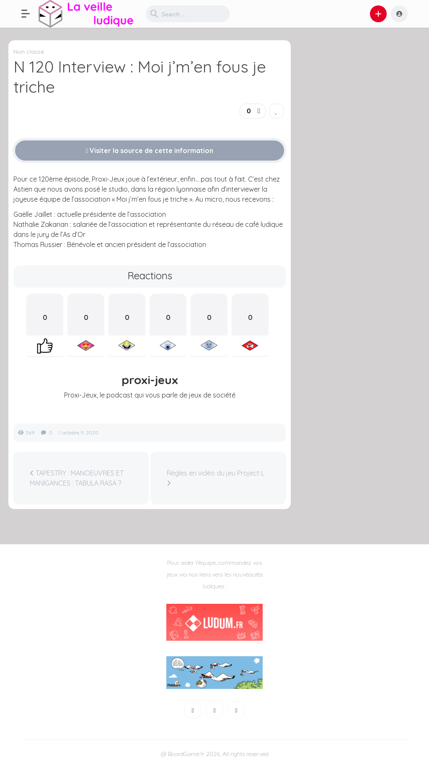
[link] (276, 111)
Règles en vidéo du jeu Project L (215, 477)
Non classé (28, 51)
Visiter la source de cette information (150, 150)
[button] (29, 13)
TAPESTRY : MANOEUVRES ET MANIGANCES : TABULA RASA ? (77, 478)
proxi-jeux (149, 380)
